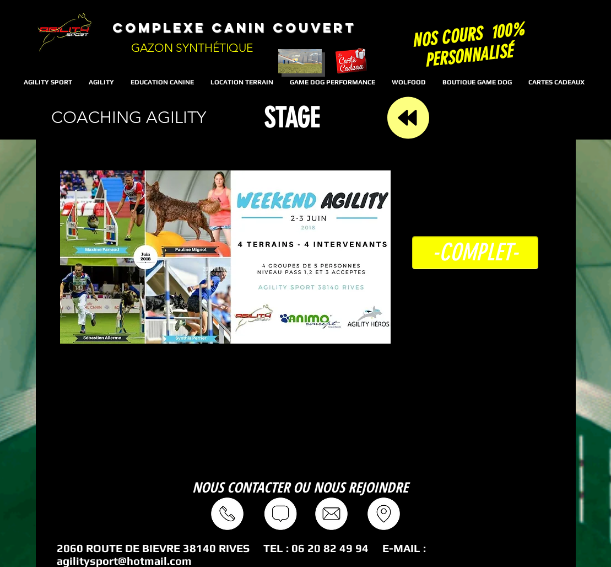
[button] (475, 252)
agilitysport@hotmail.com (124, 560)
